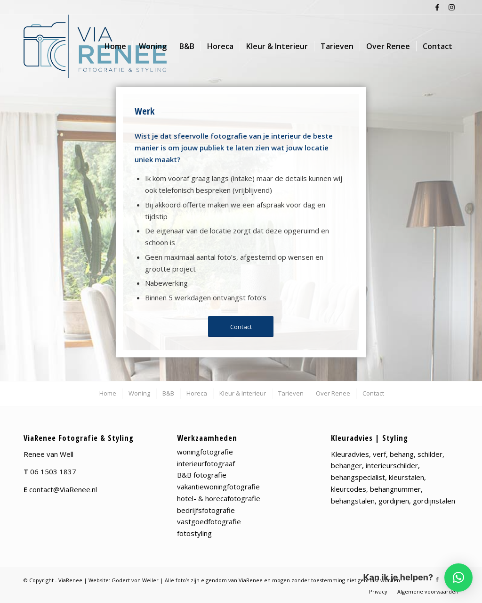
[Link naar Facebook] (437, 7)
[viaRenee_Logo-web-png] (95, 46)
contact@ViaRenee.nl (63, 489)
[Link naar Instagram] (451, 7)
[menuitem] (115, 46)
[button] (458, 577)
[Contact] (240, 327)
